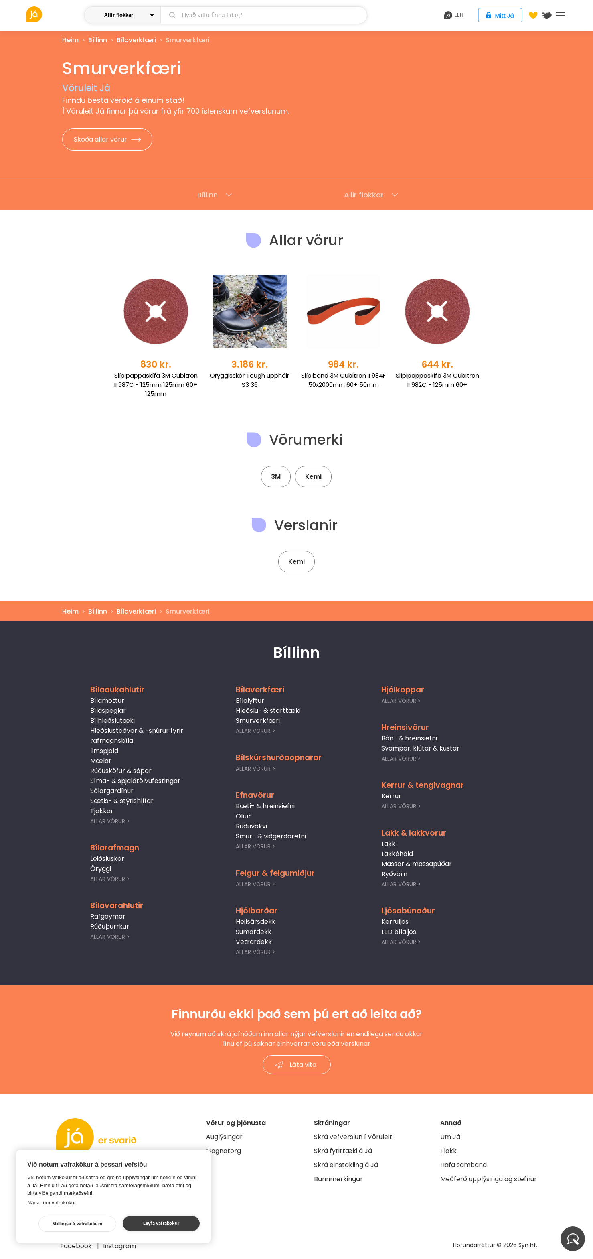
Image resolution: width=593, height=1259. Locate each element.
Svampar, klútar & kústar (420, 748)
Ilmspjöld (104, 750)
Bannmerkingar (338, 1179)
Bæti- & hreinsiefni (265, 806)
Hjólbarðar (256, 910)
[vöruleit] (54, 14)
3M (276, 476)
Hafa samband (463, 1165)
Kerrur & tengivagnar (422, 785)
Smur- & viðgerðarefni (271, 836)
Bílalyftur (250, 700)
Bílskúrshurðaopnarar (279, 757)
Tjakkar (101, 811)
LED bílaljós (398, 931)
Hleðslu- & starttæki (268, 710)
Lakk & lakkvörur (413, 833)
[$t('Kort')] (547, 15)
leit (454, 15)
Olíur (243, 816)
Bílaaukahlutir (117, 689)
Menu (560, 15)
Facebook (76, 1246)
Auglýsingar (224, 1136)
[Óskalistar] (533, 15)
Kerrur (391, 796)
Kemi (313, 476)
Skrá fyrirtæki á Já (343, 1150)
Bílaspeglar (108, 710)
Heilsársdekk (255, 921)
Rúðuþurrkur (109, 926)
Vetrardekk (254, 941)
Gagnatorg (223, 1150)
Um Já (450, 1136)
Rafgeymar (107, 916)
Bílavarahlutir (116, 905)
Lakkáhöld (397, 853)
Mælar (100, 760)
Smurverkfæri (258, 720)
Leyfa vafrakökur (161, 1223)
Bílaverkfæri (136, 40)
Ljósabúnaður (408, 910)
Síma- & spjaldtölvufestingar (135, 780)
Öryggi (100, 868)
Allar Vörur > (110, 821)
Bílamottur (107, 700)
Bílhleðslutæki (112, 720)
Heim (70, 40)
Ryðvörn (394, 874)
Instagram (119, 1246)
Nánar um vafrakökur (51, 1203)
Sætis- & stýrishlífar (122, 800)
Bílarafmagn (114, 847)
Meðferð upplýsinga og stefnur (488, 1179)
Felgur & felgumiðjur (275, 873)
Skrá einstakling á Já (346, 1165)
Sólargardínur (112, 790)
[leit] (263, 15)
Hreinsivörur (405, 727)
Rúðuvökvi (251, 826)
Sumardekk (253, 931)
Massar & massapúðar (416, 863)
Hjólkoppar (402, 689)
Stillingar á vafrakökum (77, 1224)
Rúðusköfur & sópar (121, 770)
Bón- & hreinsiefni (409, 738)
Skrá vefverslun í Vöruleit (353, 1136)
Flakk (448, 1150)
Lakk (388, 843)
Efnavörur (255, 795)
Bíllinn (97, 40)
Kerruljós (395, 921)
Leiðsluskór (107, 858)
